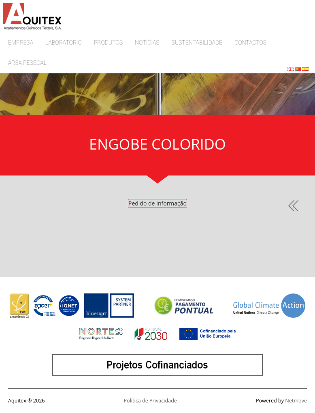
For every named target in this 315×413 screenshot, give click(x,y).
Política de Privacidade (150, 400)
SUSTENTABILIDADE (197, 42)
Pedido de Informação (157, 203)
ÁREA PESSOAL (27, 63)
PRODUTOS (108, 42)
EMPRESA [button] (20, 42)
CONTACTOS (250, 42)
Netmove (296, 400)
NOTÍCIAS (147, 42)
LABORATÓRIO (63, 42)
